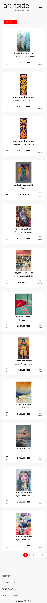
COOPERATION (8, 582)
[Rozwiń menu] (40, 6)
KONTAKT (6, 576)
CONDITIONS (7, 589)
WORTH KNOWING (10, 595)
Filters (10, 22)
